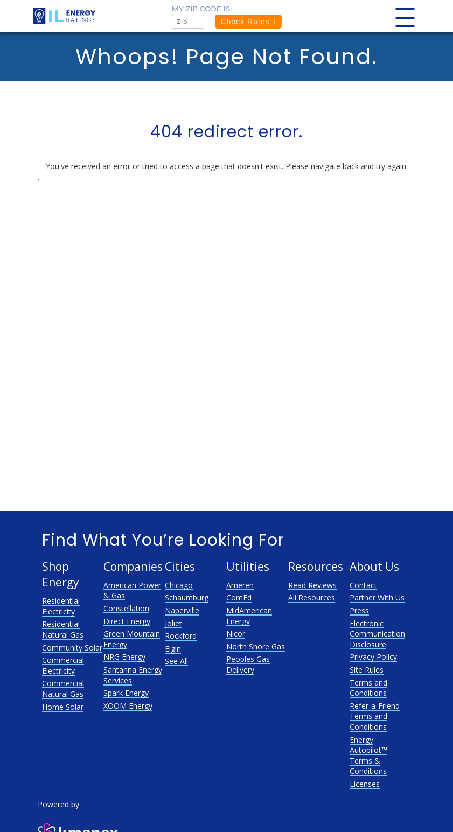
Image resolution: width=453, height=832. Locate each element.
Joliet (173, 623)
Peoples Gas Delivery (248, 664)
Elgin (173, 649)
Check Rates (247, 21)
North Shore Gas (255, 646)
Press (359, 610)
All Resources (311, 597)
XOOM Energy (127, 706)
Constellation (126, 608)
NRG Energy (124, 657)
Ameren (240, 585)
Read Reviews (312, 585)
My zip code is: (201, 8)
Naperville (182, 610)
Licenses (365, 784)
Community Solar (72, 647)
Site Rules (367, 670)
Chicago (179, 585)
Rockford (181, 636)
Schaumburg (186, 597)
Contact (363, 585)
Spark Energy (126, 693)
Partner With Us (377, 597)
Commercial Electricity (63, 665)
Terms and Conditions (368, 687)
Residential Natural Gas (62, 629)
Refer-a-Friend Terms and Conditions (375, 716)
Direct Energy (126, 621)
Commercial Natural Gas (63, 688)
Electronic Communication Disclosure (377, 633)
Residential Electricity (61, 606)
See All (176, 661)
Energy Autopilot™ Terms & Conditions (368, 756)
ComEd (239, 597)
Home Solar (62, 707)
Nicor (235, 633)
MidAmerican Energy (249, 615)
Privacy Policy (373, 657)
